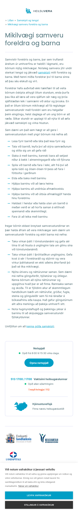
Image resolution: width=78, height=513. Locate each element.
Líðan (11, 20)
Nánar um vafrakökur (28, 486)
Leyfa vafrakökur (39, 495)
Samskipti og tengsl (27, 20)
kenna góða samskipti (40, 326)
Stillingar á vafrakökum (39, 505)
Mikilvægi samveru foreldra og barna (28, 24)
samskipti (44, 72)
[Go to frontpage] (39, 11)
